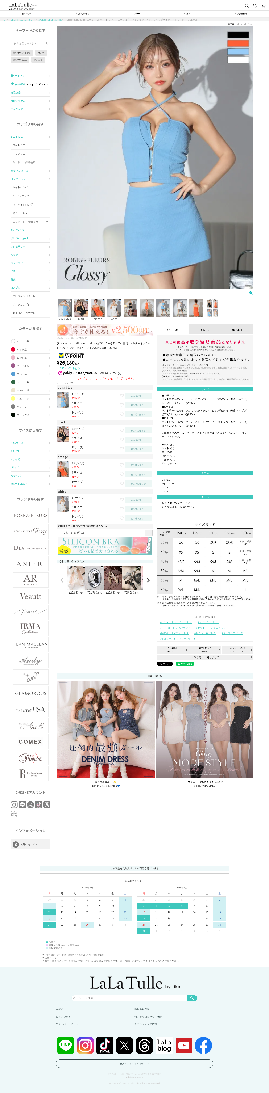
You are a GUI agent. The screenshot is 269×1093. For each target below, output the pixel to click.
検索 (192, 997)
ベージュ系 (23, 390)
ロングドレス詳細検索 (25, 221)
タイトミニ (19, 145)
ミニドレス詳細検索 (24, 162)
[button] (62, 580)
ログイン (61, 1009)
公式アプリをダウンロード (134, 1063)
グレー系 (22, 406)
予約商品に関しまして (172, 650)
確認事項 (237, 329)
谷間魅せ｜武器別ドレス (175, 633)
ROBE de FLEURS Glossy (50, 19)
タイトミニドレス (209, 622)
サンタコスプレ (21, 304)
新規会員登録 (142, 1009)
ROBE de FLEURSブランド (22, 19)
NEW (137, 14)
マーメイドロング (23, 204)
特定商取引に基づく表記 (148, 1016)
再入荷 (41, 52)
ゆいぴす (38, 59)
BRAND (26, 14)
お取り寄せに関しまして (205, 657)
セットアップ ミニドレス (212, 627)
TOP (4, 19)
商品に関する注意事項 (205, 650)
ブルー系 (22, 374)
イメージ (205, 329)
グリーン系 (23, 382)
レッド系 (22, 349)
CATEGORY (82, 14)
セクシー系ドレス (206, 633)
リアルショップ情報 (145, 1024)
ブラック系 (23, 415)
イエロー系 (23, 398)
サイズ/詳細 (173, 329)
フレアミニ (19, 153)
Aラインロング (21, 196)
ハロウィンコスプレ (24, 296)
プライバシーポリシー (68, 1024)
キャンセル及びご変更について (237, 650)
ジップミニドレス (233, 633)
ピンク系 (22, 357)
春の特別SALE (20, 59)
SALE (187, 14)
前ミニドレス (20, 213)
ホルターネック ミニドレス (176, 622)
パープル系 (23, 365)
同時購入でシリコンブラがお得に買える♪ (83, 526)
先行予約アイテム (22, 52)
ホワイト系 (23, 341)
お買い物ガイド (64, 1016)
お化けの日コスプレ (24, 313)
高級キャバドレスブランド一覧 (178, 638)
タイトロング (20, 187)
